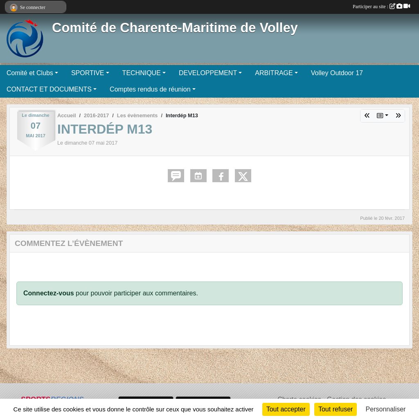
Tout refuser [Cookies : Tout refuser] (335, 409)
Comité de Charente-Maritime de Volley (175, 27)
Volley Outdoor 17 (337, 72)
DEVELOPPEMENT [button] (208, 72)
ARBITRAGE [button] (274, 72)
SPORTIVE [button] (87, 72)
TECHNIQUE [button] (141, 72)
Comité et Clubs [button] (30, 72)
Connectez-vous (48, 293)
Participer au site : (381, 6)
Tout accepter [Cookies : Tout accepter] (286, 409)
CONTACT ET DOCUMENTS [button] (49, 89)
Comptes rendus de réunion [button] (150, 89)
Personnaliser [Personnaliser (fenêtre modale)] (386, 409)
